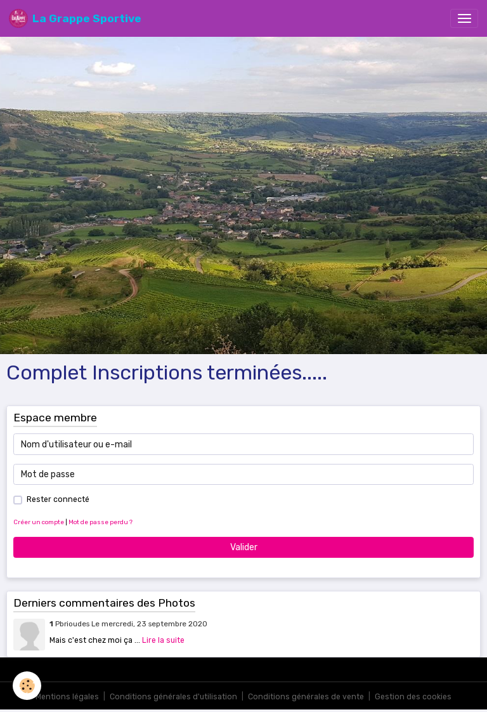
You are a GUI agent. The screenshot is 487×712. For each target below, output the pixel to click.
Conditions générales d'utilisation (173, 696)
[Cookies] (27, 685)
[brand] (75, 18)
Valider (243, 547)
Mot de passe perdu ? (100, 521)
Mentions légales (67, 696)
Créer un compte (38, 521)
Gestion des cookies (413, 696)
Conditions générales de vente (306, 696)
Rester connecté (58, 499)
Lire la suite (163, 640)
